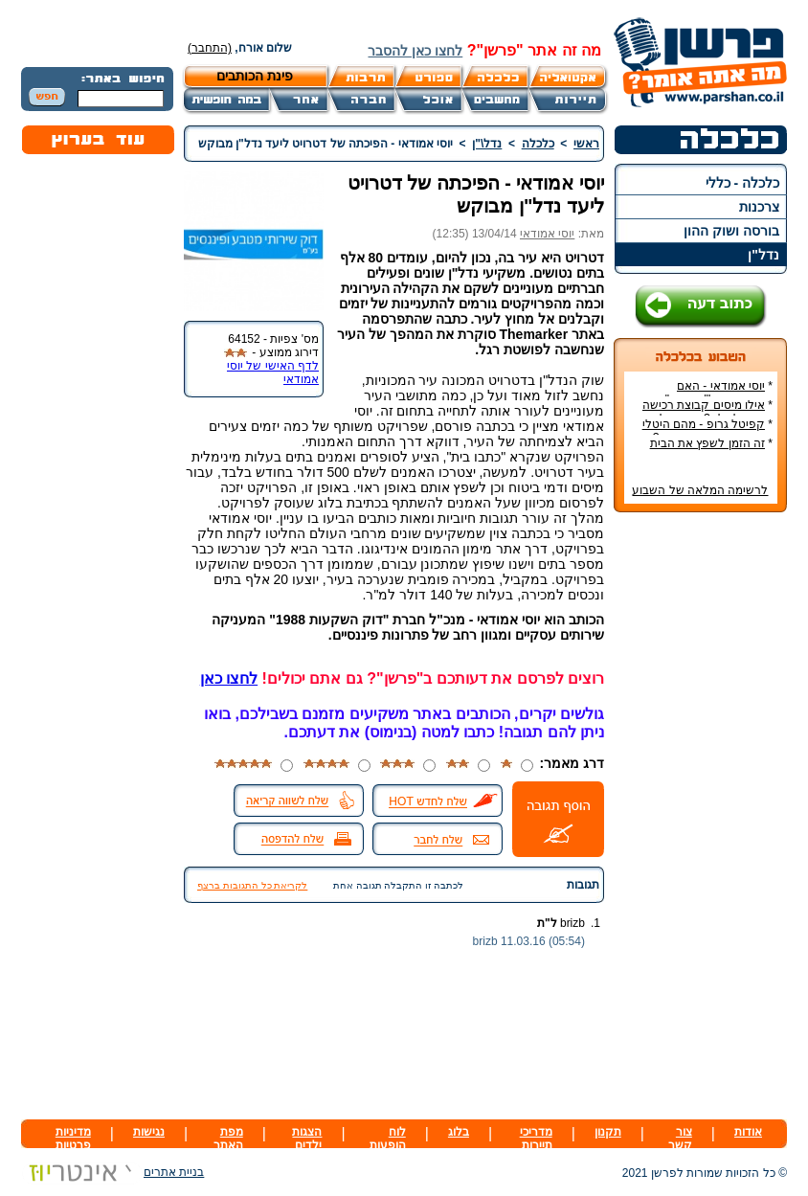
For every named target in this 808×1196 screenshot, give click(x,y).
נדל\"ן (487, 143)
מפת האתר (228, 1138)
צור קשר (680, 1138)
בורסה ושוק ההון (731, 230)
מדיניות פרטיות (73, 1138)
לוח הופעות (388, 1138)
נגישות (149, 1132)
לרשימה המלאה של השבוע (700, 490)
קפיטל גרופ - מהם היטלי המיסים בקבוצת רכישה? (707, 430)
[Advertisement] (700, 813)
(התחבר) (210, 48)
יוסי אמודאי (547, 233)
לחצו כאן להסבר (415, 50)
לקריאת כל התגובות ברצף (252, 885)
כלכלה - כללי (742, 183)
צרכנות (759, 206)
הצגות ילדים (307, 1138)
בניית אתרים (112, 1172)
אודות (748, 1132)
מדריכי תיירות (536, 1138)
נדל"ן (763, 254)
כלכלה (538, 143)
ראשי (586, 143)
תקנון (608, 1132)
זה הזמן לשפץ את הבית (707, 443)
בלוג (458, 1132)
